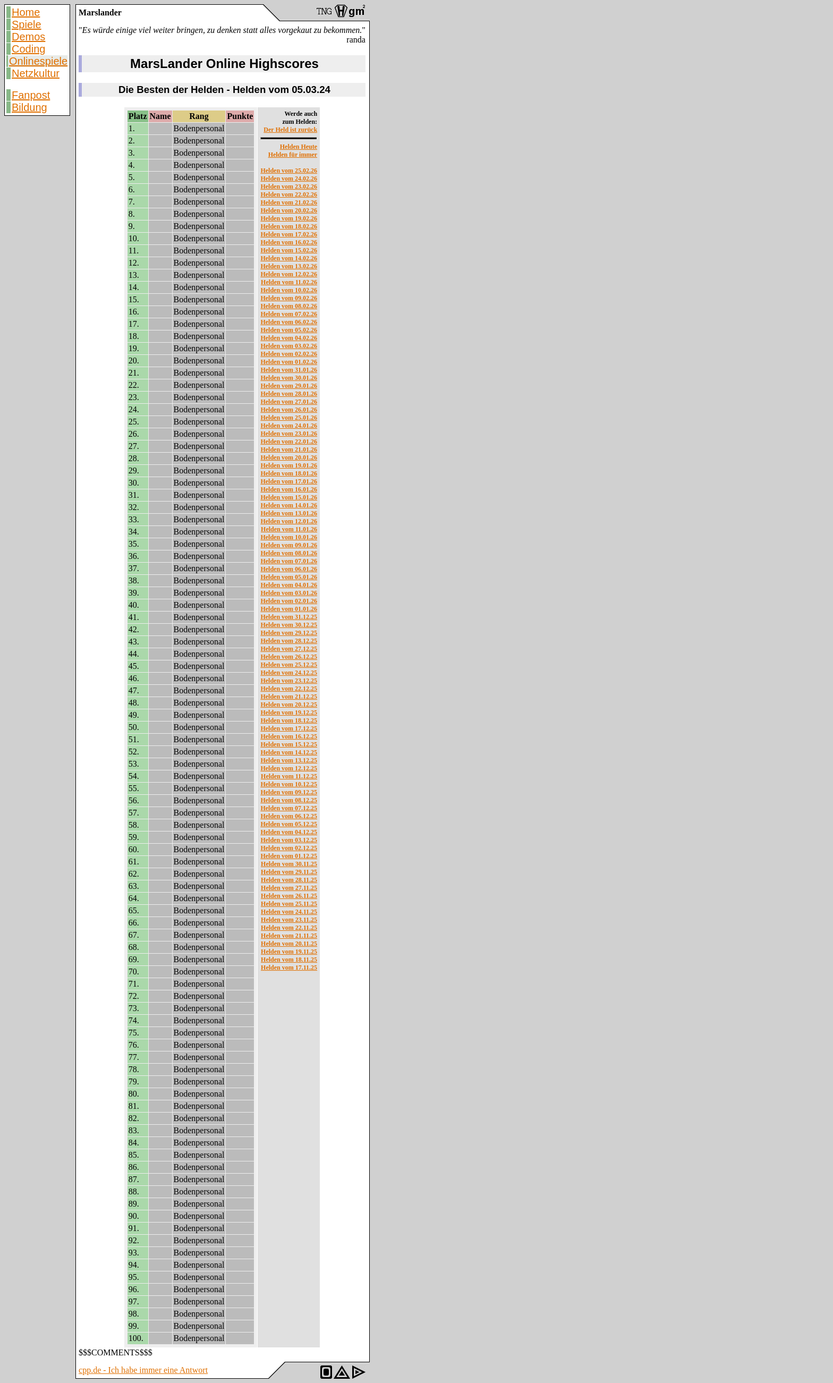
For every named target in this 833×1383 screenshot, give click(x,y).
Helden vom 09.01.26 (288, 545)
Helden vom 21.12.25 (288, 696)
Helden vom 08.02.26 (288, 306)
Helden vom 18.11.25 (289, 959)
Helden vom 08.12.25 (288, 800)
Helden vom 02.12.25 (288, 848)
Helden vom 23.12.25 (288, 680)
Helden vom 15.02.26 (288, 250)
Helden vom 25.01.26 (288, 417)
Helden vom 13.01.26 (288, 513)
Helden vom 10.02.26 (288, 290)
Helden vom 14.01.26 (288, 505)
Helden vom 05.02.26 (288, 330)
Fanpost (31, 95)
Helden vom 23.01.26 (288, 433)
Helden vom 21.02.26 (288, 202)
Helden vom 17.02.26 (288, 234)
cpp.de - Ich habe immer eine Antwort (143, 1369)
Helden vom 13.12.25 (288, 760)
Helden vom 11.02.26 (289, 282)
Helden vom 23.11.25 (289, 919)
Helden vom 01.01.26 (288, 609)
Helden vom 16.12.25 (288, 736)
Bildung (29, 107)
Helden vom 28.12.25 (288, 640)
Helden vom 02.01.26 (288, 601)
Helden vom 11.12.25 (289, 776)
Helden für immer (292, 154)
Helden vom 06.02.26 (288, 322)
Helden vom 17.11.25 (289, 967)
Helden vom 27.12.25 (288, 648)
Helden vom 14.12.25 (288, 752)
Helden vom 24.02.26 (288, 178)
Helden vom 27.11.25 (289, 888)
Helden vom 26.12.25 (288, 656)
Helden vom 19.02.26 (288, 218)
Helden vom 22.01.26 (288, 441)
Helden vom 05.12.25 (288, 824)
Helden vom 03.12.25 (288, 840)
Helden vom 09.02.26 (288, 298)
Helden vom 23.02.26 (288, 186)
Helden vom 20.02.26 (288, 210)
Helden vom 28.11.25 (289, 880)
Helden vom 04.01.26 (288, 585)
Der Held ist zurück (290, 129)
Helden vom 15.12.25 (288, 744)
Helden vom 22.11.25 (289, 927)
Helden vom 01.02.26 (288, 362)
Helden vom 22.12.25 (288, 688)
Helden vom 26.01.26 (288, 409)
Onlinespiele (38, 61)
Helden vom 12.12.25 (288, 768)
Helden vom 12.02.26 (288, 274)
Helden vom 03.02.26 (288, 346)
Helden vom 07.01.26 (288, 561)
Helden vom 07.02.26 (288, 314)
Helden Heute (298, 146)
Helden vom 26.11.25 (289, 896)
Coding (28, 49)
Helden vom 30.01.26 (288, 377)
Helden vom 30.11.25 (289, 864)
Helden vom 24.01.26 (288, 425)
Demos (28, 37)
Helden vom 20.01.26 (288, 457)
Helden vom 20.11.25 (289, 943)
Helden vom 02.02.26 (288, 354)
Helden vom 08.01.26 (288, 553)
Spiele (26, 24)
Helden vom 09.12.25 (288, 792)
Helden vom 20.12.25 (288, 704)
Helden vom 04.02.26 (288, 338)
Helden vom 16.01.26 (288, 489)
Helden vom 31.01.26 (288, 370)
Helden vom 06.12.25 (288, 816)
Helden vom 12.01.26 (288, 521)
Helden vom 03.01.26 (288, 593)
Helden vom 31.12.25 (288, 617)
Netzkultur (36, 73)
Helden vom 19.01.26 (288, 465)
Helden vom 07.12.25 (288, 808)
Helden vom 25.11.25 (289, 903)
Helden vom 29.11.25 (289, 872)
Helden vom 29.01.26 (288, 385)
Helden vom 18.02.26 (288, 226)
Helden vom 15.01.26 (288, 497)
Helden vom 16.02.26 (288, 242)
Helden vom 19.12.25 (288, 712)
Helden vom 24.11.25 (289, 911)
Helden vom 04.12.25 (288, 832)
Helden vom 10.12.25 (288, 784)
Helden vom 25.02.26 (288, 170)
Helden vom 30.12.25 (288, 625)
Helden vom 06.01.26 (288, 569)
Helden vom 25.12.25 (288, 664)
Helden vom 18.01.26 (288, 473)
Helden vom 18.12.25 (288, 720)
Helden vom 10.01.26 (288, 537)
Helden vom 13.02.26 (288, 266)
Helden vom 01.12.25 (288, 856)
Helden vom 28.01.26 (288, 393)
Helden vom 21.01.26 (288, 449)
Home (26, 12)
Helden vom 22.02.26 (288, 194)
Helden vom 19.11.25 (289, 951)
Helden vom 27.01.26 (288, 401)
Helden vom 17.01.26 (288, 481)
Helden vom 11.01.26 (289, 529)
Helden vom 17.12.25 (288, 728)
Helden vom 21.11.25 (289, 935)
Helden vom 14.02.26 (288, 258)
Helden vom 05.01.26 (288, 577)
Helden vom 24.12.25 (288, 672)
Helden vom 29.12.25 (288, 633)
